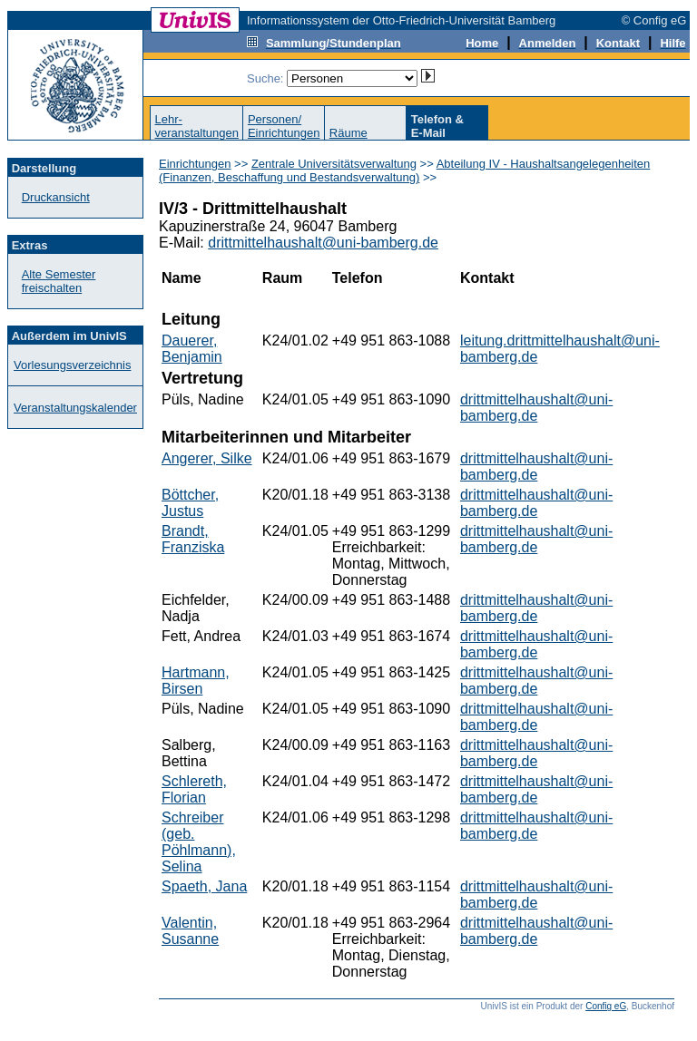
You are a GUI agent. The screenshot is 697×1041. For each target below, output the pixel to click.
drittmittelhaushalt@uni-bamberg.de (323, 242)
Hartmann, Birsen (196, 680)
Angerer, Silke (207, 458)
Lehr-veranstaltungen (196, 126)
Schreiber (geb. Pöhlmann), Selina (199, 842)
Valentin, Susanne (190, 931)
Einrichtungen (195, 163)
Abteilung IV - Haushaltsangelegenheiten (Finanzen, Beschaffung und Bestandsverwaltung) (404, 170)
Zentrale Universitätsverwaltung (334, 163)
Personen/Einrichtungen (284, 126)
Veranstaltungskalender (75, 407)
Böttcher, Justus (190, 503)
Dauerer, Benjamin (192, 349)
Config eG (605, 1006)
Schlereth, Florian (194, 789)
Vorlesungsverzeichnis (72, 365)
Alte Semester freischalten (59, 281)
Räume (348, 133)
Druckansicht (56, 197)
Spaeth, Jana (204, 886)
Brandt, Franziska (193, 539)
